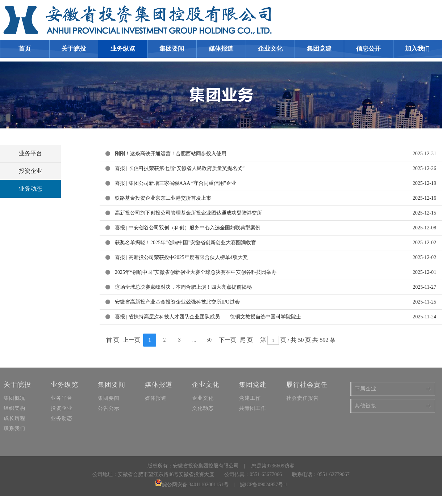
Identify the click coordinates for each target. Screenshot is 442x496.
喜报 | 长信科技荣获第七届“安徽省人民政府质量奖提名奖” (180, 168)
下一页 (227, 340)
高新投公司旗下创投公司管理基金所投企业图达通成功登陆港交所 (188, 213)
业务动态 (30, 189)
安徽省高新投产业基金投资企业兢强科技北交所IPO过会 (177, 302)
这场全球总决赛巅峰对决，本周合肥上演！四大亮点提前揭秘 (183, 287)
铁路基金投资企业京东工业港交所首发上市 (163, 198)
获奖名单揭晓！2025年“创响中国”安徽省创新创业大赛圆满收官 (185, 242)
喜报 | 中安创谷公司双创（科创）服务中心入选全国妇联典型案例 (187, 227)
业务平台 (30, 153)
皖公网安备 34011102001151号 (192, 484)
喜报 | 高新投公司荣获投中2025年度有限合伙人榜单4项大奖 (181, 257)
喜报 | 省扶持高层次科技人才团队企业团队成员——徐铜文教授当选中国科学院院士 (208, 316)
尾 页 (246, 340)
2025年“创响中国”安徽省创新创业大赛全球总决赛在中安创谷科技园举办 (195, 272)
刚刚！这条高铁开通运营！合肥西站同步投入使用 (170, 153)
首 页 (112, 340)
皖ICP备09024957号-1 (263, 484)
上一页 (131, 340)
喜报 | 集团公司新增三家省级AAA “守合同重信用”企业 (175, 183)
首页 (24, 48)
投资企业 (30, 171)
